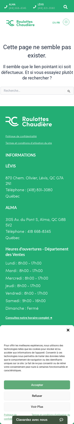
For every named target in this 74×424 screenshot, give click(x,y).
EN (54, 22)
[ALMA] (5, 6)
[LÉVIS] (34, 6)
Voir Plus (37, 407)
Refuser (37, 396)
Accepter (37, 385)
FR (58, 22)
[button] (68, 330)
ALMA (12, 5)
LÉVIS (41, 5)
